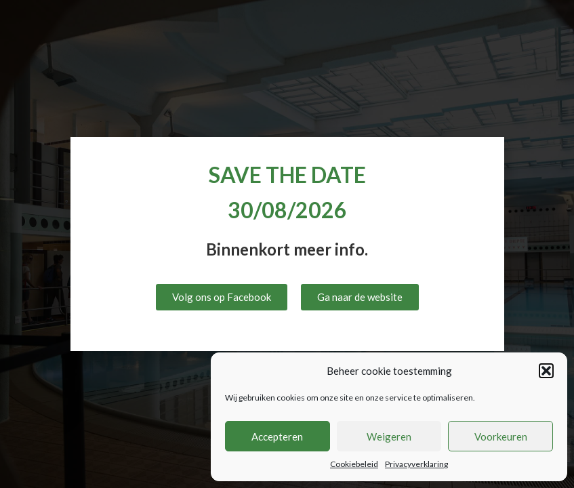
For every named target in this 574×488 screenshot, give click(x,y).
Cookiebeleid (354, 464)
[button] (546, 371)
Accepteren (277, 436)
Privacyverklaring (416, 464)
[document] (287, 244)
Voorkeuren (500, 436)
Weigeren (389, 436)
